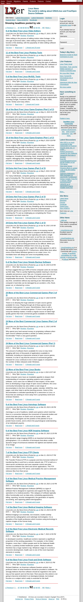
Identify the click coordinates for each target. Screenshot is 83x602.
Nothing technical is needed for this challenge (68, 152)
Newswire (63, 200)
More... (62, 192)
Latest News (64, 198)
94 (37, 28)
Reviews (23, 35)
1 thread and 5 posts (32, 104)
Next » (48, 28)
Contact (48, 1)
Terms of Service (41, 599)
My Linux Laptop (65, 87)
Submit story (64, 206)
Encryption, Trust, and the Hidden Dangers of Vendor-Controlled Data (68, 69)
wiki (75, 255)
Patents (25, 1)
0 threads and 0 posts (33, 71)
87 (19, 28)
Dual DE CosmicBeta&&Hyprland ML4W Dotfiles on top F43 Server (68, 161)
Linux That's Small (66, 64)
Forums (9, 1)
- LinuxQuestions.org (67, 238)
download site (72, 257)
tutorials (63, 257)
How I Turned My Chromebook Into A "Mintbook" (66, 78)
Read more (19, 48)
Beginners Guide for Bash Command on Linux (68, 56)
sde (37, 33)
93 (34, 28)
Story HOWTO (65, 208)
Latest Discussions (23, 18)
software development (68, 130)
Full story (9, 48)
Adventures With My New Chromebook (68, 83)
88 (21, 28)
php (63, 132)
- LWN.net (63, 220)
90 (26, 28)
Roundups (30, 35)
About (8, 3)
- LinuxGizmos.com (66, 230)
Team (2, 3)
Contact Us (19, 599)
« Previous (9, 28)
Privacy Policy (29, 599)
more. (69, 136)
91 (28, 28)
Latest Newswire (37, 18)
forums (74, 251)
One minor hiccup (66, 166)
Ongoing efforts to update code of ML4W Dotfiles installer (68, 169)
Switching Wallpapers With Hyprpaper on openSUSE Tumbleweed (68, 175)
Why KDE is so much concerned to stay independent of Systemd (68, 144)
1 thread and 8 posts (32, 426)
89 (23, 28)
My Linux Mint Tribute (67, 73)
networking (65, 134)
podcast (66, 259)
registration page (65, 25)
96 (43, 28)
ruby (71, 134)
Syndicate (63, 204)
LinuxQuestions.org (67, 247)
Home (3, 1)
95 (39, 28)
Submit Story (10, 20)
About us (51, 599)
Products (33, 1)
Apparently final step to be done (68, 156)
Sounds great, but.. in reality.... (67, 148)
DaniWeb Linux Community (68, 123)
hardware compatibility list (68, 254)
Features (41, 1)
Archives (48, 18)
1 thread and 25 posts (33, 48)
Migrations (17, 1)
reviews (64, 253)
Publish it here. (65, 118)
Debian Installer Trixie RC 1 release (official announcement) (68, 180)
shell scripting (70, 132)
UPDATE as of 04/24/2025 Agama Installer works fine (66, 186)
